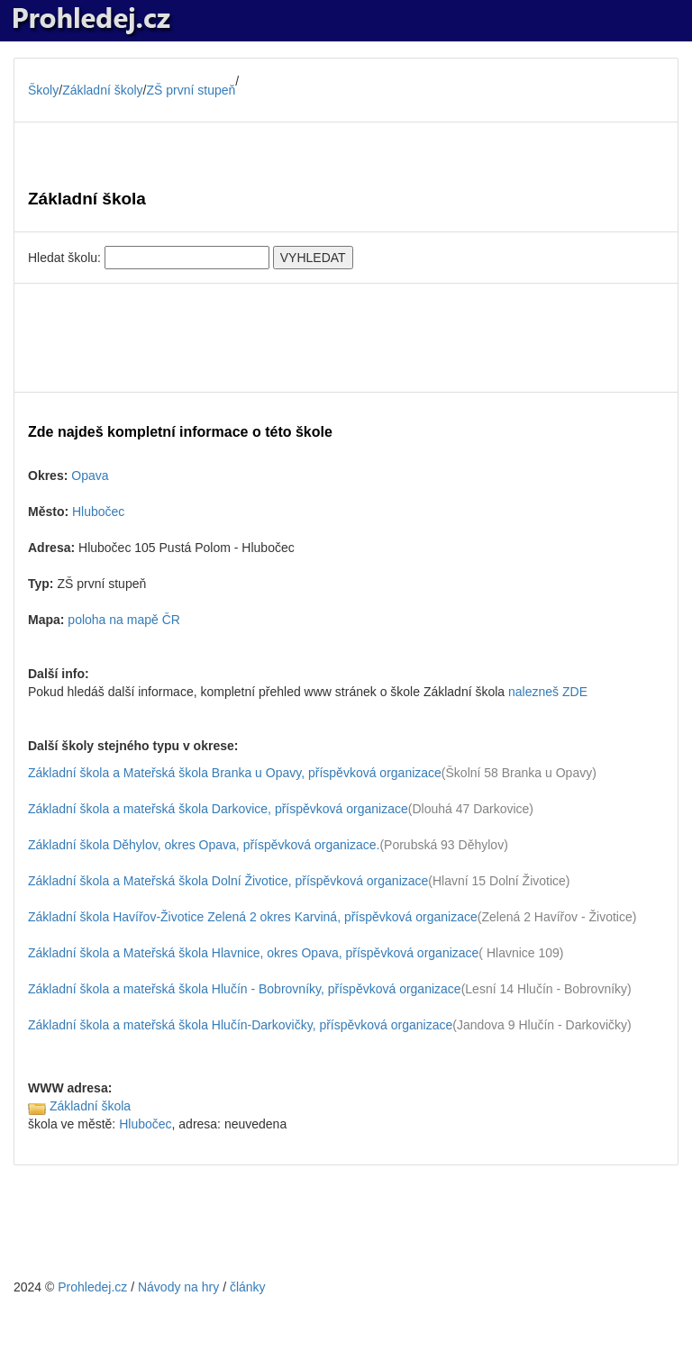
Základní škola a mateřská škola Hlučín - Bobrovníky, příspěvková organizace (244, 989)
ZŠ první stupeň (191, 90)
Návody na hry (178, 1287)
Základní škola (90, 1106)
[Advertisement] (346, 337)
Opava (89, 475)
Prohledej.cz (92, 1287)
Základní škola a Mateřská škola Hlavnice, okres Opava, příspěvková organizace (253, 953)
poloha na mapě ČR (124, 619)
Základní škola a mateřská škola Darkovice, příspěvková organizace (218, 809)
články (248, 1287)
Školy (43, 90)
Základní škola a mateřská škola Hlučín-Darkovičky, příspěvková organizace (240, 1025)
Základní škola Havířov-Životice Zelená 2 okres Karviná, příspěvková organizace (253, 917)
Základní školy (102, 90)
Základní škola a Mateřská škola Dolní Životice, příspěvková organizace (228, 881)
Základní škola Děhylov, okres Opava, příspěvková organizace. (203, 845)
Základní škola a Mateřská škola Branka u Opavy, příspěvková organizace (235, 773)
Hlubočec (98, 511)
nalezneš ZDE (547, 691)
